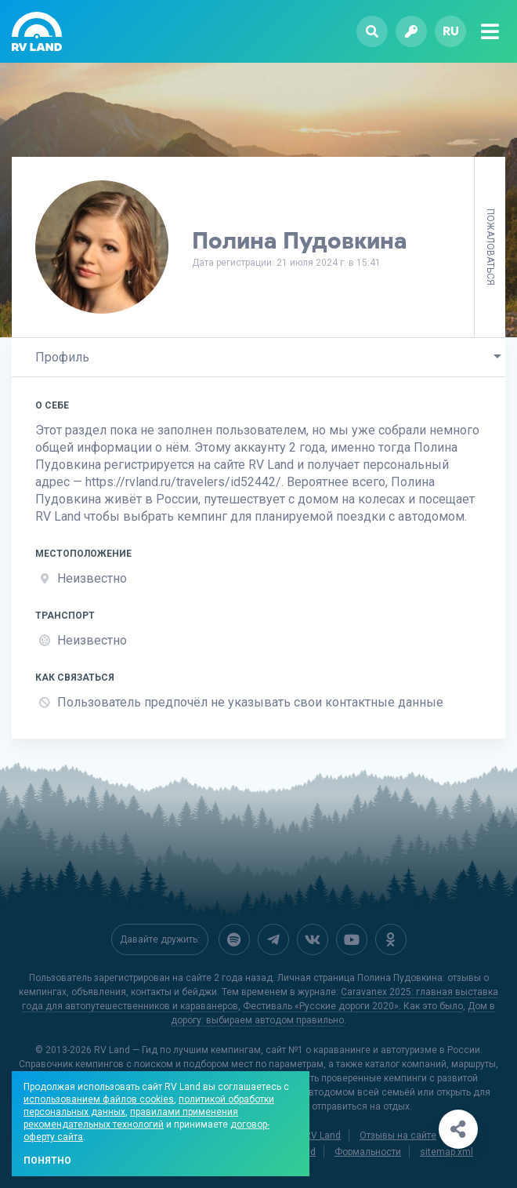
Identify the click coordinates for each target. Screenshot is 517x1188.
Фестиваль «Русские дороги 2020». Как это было (353, 1004)
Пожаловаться (490, 247)
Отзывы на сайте (398, 1133)
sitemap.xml (446, 1150)
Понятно (47, 1160)
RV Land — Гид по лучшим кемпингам (177, 1048)
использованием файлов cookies (99, 1099)
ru (451, 31)
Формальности (367, 1150)
